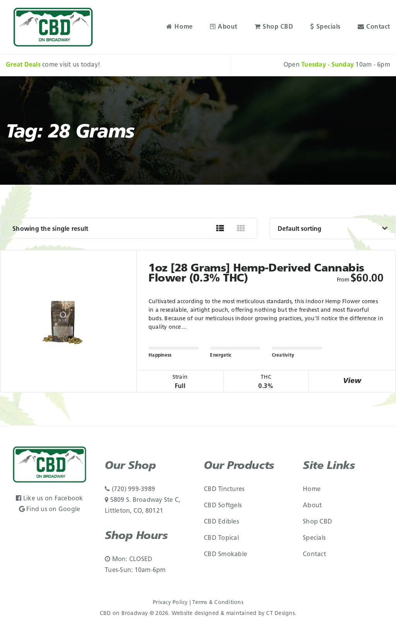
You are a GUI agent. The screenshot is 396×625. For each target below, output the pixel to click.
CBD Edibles (221, 522)
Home (179, 27)
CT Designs (280, 613)
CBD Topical (221, 538)
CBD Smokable (225, 554)
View (352, 381)
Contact (374, 27)
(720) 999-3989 (130, 489)
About (223, 27)
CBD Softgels (223, 506)
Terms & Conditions (217, 603)
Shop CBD (274, 27)
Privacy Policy (170, 603)
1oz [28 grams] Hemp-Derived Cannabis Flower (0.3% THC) (256, 273)
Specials (325, 27)
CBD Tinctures (224, 489)
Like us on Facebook (49, 499)
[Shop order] (332, 228)
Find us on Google (49, 510)
